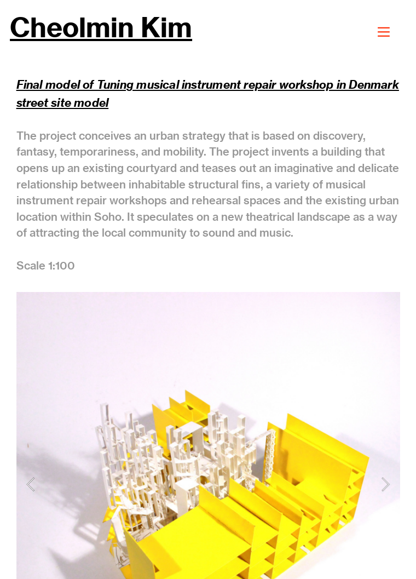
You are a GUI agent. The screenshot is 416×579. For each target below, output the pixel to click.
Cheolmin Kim (101, 27)
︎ (383, 32)
